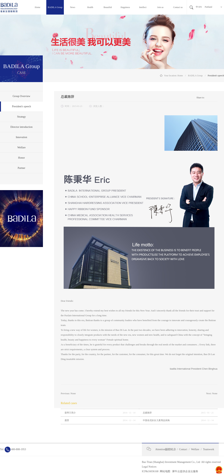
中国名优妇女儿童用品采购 (156, 420)
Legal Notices (149, 466)
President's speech (216, 75)
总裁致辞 (147, 412)
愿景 (67, 420)
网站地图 (164, 471)
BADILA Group (195, 75)
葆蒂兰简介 (70, 412)
